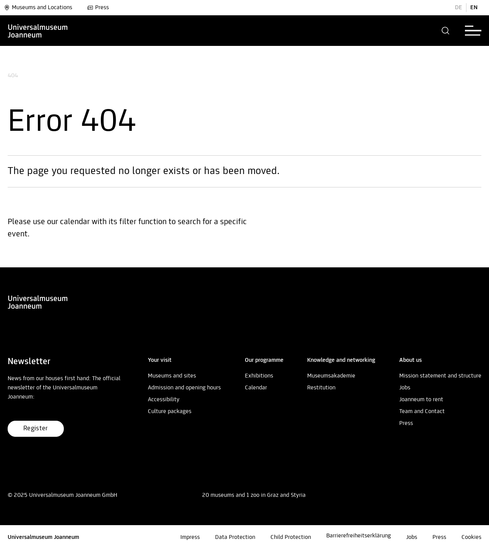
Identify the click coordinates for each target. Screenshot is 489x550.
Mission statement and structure (440, 376)
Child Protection (290, 537)
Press (98, 8)
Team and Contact (422, 411)
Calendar (256, 388)
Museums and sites (172, 376)
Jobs (404, 388)
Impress (190, 537)
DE (458, 8)
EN (474, 8)
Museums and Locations (38, 8)
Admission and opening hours (184, 388)
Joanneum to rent (421, 400)
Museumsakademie (331, 376)
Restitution (321, 388)
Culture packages (169, 411)
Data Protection (235, 537)
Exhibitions (259, 376)
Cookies (471, 537)
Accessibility (164, 400)
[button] (446, 31)
